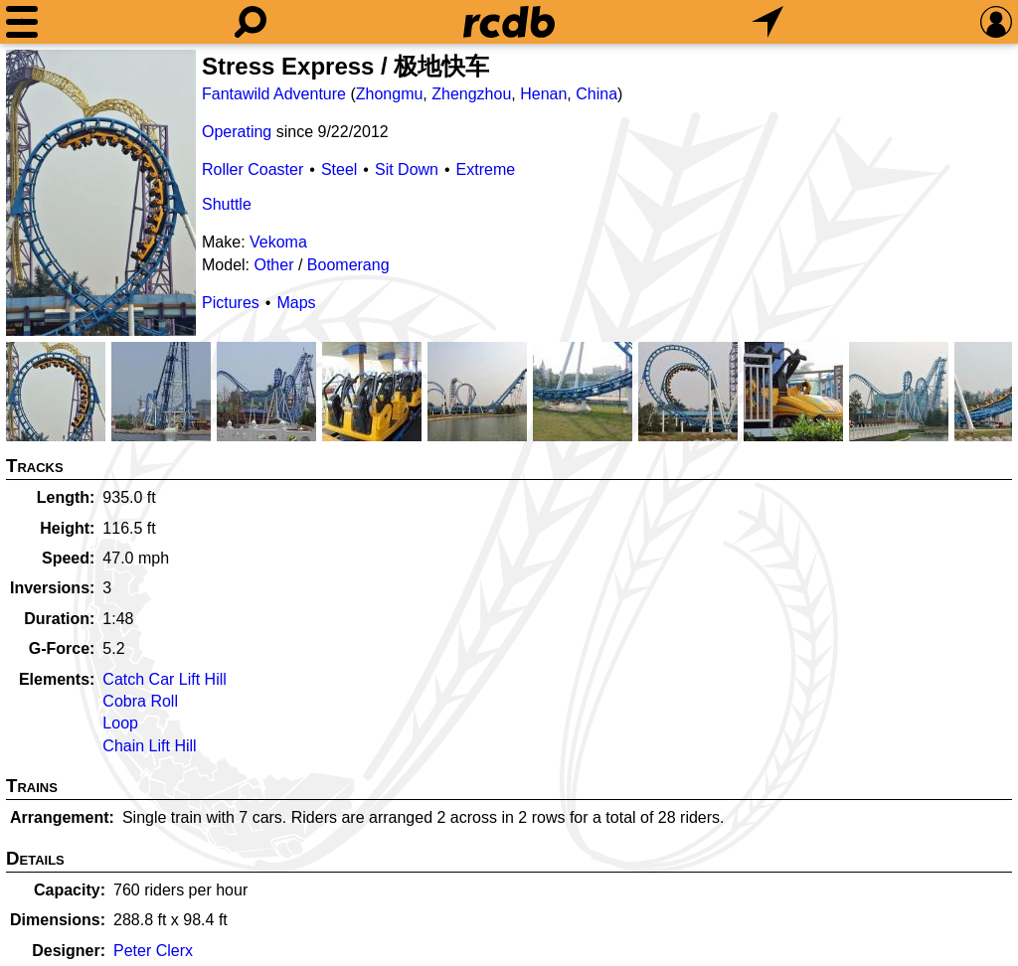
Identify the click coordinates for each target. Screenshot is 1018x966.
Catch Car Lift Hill (164, 679)
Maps (295, 302)
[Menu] (22, 22)
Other (273, 264)
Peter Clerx (153, 950)
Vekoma (278, 242)
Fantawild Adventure (274, 93)
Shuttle (227, 204)
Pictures (230, 302)
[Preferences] (996, 22)
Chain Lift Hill (149, 745)
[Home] (509, 22)
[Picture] (101, 193)
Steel (339, 169)
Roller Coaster (252, 169)
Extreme (486, 169)
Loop (120, 723)
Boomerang (348, 264)
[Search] (250, 22)
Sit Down (406, 169)
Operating (236, 131)
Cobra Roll (140, 701)
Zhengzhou (471, 93)
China (596, 93)
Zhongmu (390, 93)
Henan (543, 93)
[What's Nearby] (767, 22)
